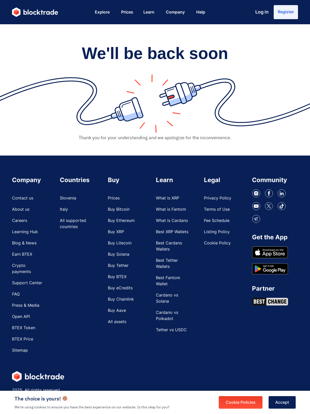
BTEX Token (23, 327)
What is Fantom (171, 209)
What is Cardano (172, 220)
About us (20, 209)
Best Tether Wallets (167, 263)
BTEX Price (22, 339)
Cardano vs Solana (167, 298)
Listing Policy (217, 231)
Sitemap (20, 350)
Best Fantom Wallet (168, 281)
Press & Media (25, 305)
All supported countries (73, 223)
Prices (114, 198)
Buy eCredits (120, 288)
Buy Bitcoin (119, 209)
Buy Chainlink (121, 299)
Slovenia (68, 198)
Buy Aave (117, 310)
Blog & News (24, 243)
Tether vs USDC (171, 330)
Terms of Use (217, 209)
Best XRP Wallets (172, 231)
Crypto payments (21, 268)
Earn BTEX (22, 254)
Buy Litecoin (120, 243)
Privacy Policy (217, 198)
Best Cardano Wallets (169, 246)
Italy (64, 209)
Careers (19, 220)
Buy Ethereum (121, 220)
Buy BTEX (117, 276)
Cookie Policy (217, 243)
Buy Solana (118, 254)
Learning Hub (25, 231)
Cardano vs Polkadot (167, 315)
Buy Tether (118, 265)
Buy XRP (116, 231)
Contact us (22, 198)
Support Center (27, 283)
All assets (117, 321)
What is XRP (167, 198)
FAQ (16, 294)
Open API (21, 316)
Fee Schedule (216, 220)
